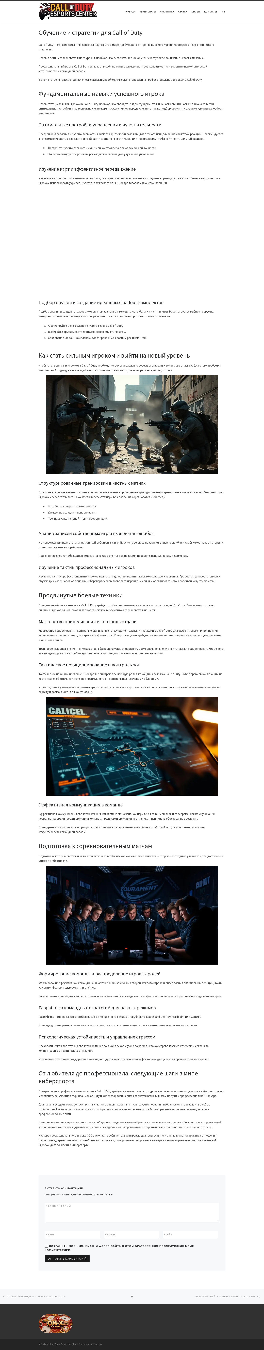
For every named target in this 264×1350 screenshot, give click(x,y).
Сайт (168, 1234)
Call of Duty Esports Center (61, 1344)
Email (110, 1234)
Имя (50, 1234)
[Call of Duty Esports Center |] (68, 11)
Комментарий (58, 1206)
